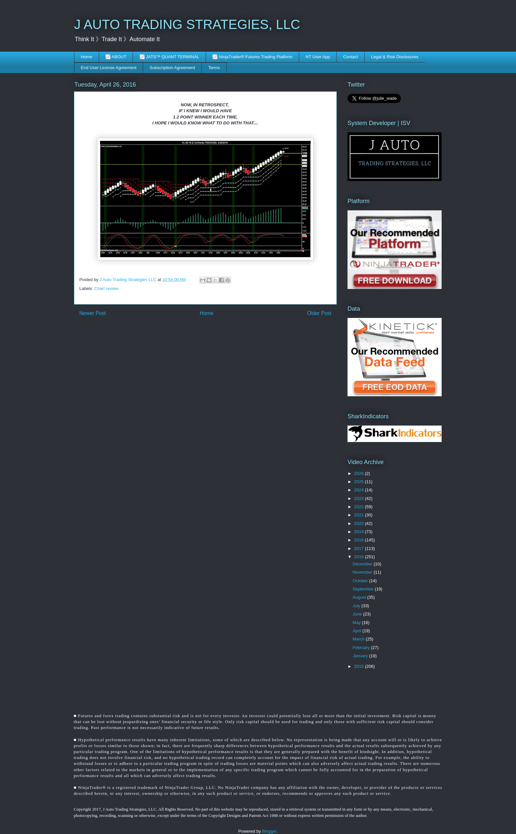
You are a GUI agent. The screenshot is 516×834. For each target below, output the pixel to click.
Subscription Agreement (172, 67)
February (362, 647)
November (363, 572)
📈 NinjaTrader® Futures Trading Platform (252, 56)
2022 (359, 506)
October (361, 580)
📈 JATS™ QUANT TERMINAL (169, 56)
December (363, 563)
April (358, 630)
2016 (359, 556)
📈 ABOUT (115, 56)
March (359, 639)
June (358, 614)
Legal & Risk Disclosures (395, 56)
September (364, 588)
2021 (359, 514)
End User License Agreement (109, 67)
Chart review (106, 288)
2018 (359, 539)
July (357, 605)
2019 (359, 531)
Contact (350, 56)
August (360, 597)
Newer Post (92, 313)
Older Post (319, 313)
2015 (359, 666)
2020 (359, 523)
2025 (359, 481)
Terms (214, 67)
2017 (359, 548)
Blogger (269, 831)
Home (86, 56)
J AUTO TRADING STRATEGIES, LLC (187, 24)
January (361, 655)
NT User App (318, 56)
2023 (359, 498)
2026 (359, 473)
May (357, 622)
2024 (359, 489)
